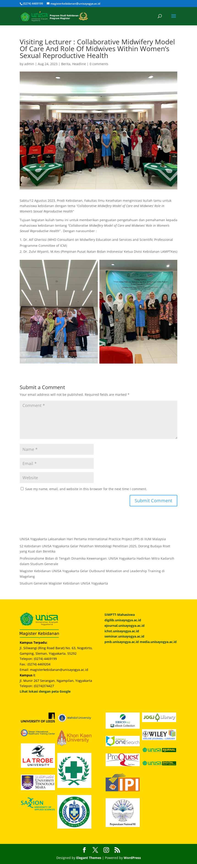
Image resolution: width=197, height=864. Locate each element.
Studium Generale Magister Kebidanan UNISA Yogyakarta (64, 583)
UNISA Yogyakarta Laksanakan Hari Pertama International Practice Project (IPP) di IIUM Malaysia (93, 539)
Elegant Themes (88, 858)
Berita (65, 64)
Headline (79, 64)
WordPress (132, 858)
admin (29, 64)
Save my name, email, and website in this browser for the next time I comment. (86, 489)
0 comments (99, 64)
